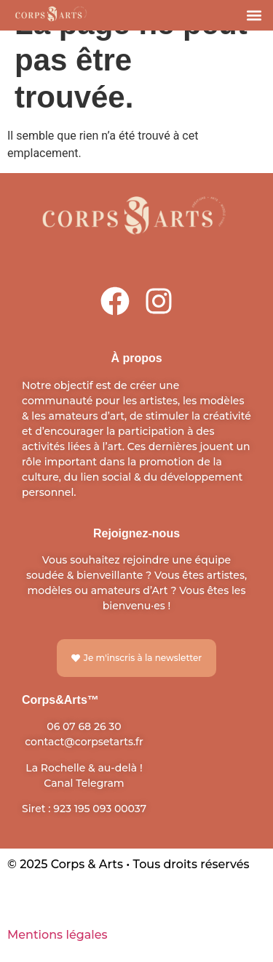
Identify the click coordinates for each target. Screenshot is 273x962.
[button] (254, 15)
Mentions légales (57, 935)
